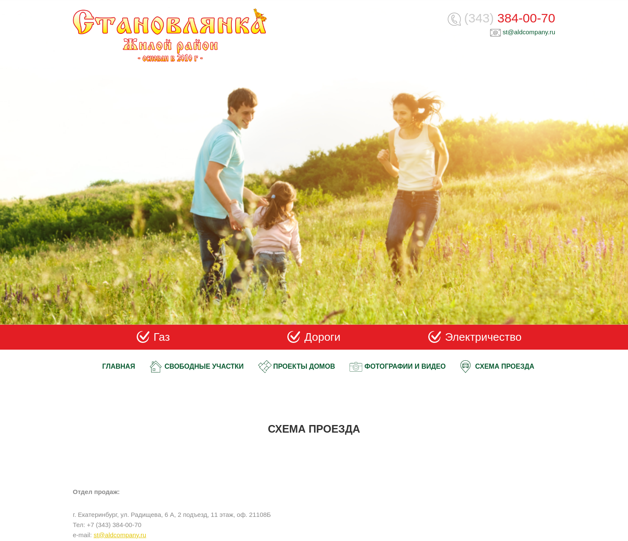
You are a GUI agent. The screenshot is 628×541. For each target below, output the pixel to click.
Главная (118, 366)
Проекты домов (304, 366)
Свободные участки (204, 366)
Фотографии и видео (405, 366)
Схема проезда (504, 366)
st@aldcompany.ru (529, 32)
